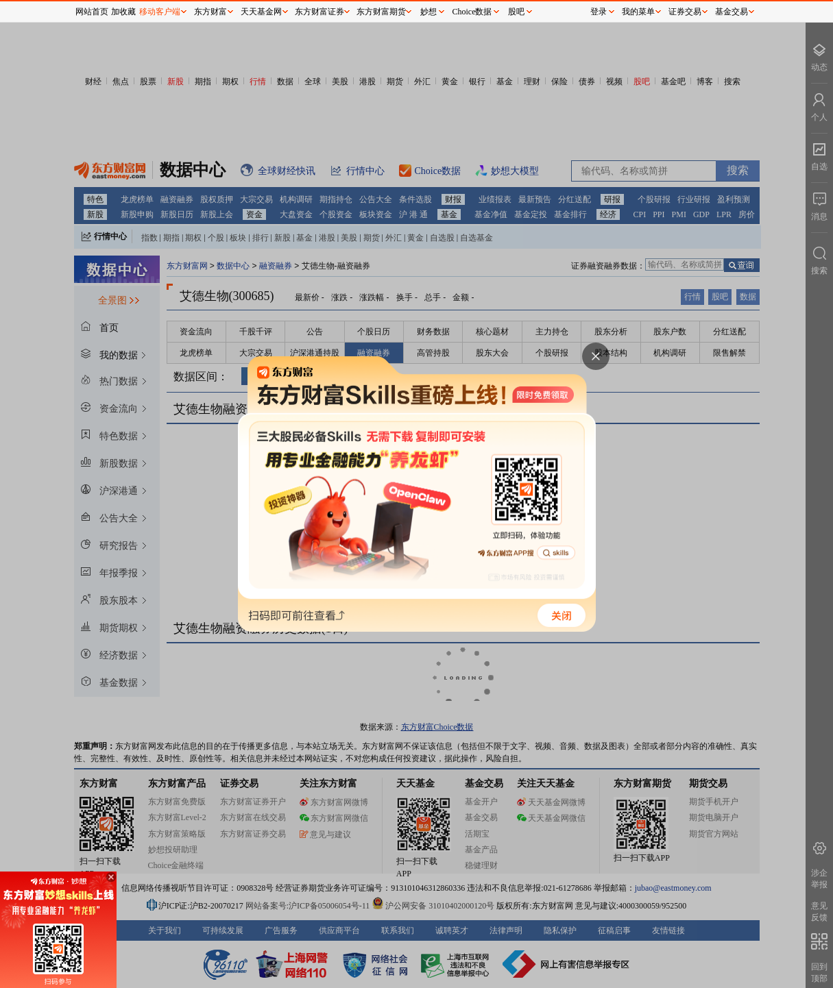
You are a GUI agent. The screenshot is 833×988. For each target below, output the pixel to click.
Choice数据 (472, 11)
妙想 (428, 11)
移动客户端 (159, 11)
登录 (598, 11)
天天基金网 (261, 11)
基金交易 (731, 11)
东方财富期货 (381, 11)
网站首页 (91, 11)
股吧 (516, 11)
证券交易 (684, 11)
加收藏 (123, 11)
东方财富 (210, 11)
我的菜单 (638, 11)
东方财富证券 (319, 11)
